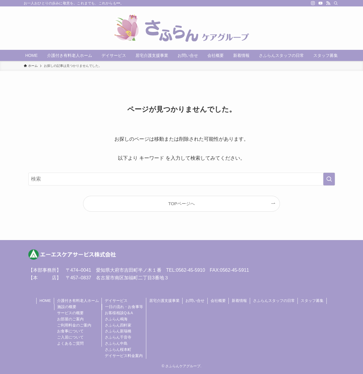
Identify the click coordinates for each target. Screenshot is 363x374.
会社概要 (218, 300)
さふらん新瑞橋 (118, 331)
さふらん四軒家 (118, 325)
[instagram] (313, 3)
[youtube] (320, 3)
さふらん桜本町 (118, 349)
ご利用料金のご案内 (74, 325)
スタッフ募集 (312, 300)
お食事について (70, 331)
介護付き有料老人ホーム (78, 300)
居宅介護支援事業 (164, 300)
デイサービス (116, 300)
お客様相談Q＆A (119, 313)
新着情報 (239, 300)
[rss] (328, 3)
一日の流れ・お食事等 (124, 307)
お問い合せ (194, 300)
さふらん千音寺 (118, 337)
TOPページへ (181, 203)
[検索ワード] (181, 179)
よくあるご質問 (70, 343)
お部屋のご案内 (70, 319)
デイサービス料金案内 (124, 355)
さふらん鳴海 (116, 319)
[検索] (336, 3)
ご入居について (70, 337)
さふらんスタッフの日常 (274, 300)
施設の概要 (66, 307)
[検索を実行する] (329, 179)
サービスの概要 (70, 313)
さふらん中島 (116, 343)
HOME (45, 300)
